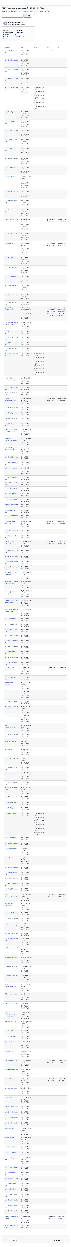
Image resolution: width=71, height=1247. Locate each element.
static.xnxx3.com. (10, 1128)
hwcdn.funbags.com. (11, 1060)
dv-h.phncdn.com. (10, 176)
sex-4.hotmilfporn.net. (11, 716)
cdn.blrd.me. (8, 749)
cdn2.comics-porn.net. (11, 948)
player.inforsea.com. (11, 468)
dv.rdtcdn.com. (9, 1051)
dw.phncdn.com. (10, 243)
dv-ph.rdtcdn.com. (10, 1097)
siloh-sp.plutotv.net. (10, 773)
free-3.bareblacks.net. (11, 758)
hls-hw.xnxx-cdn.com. (11, 219)
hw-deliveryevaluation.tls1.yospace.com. (11, 1014)
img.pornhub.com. (10, 1079)
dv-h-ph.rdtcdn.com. (11, 1088)
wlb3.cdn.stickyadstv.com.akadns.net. (26, 309)
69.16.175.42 (25, 54)
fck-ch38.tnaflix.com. (11, 994)
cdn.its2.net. (8, 858)
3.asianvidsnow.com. (11, 848)
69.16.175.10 (25, 51)
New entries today (59, 1238)
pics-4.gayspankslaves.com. (11, 727)
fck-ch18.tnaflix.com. (11, 1003)
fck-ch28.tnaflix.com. (11, 1022)
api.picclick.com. (9, 1137)
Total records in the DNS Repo (18, 1238)
